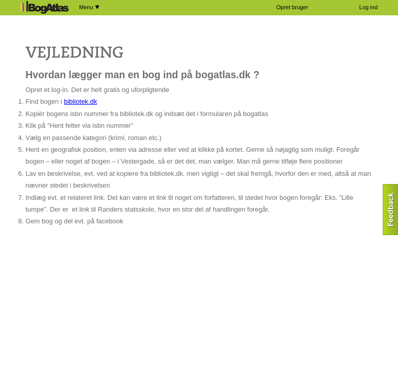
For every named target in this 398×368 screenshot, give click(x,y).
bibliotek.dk (80, 101)
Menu (89, 7)
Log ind (368, 7)
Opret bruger (292, 7)
